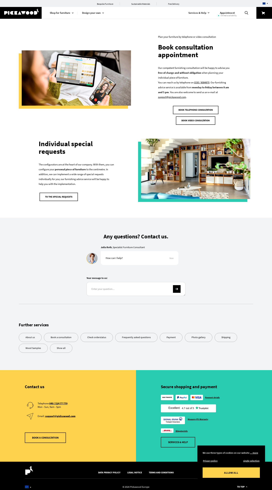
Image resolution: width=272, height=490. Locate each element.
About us (30, 334)
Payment (171, 334)
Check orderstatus (96, 334)
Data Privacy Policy (109, 470)
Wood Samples (33, 345)
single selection (251, 460)
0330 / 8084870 (201, 82)
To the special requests (58, 195)
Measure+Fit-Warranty (198, 417)
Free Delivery (173, 4)
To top (241, 484)
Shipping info (182, 428)
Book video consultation (195, 120)
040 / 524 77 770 (58, 401)
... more (254, 452)
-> (177, 287)
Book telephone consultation (195, 109)
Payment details (212, 395)
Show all (61, 345)
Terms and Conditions (161, 470)
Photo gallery (199, 334)
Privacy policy (210, 460)
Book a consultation (61, 334)
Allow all (231, 472)
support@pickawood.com (172, 97)
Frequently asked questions (136, 334)
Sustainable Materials (140, 4)
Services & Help (178, 440)
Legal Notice (134, 470)
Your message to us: (97, 275)
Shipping (225, 334)
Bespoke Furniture (105, 4)
